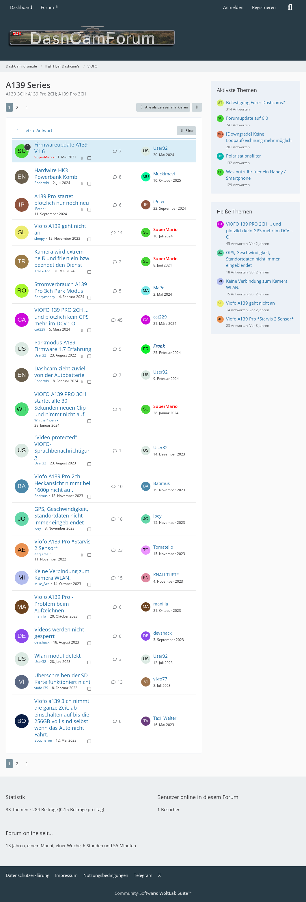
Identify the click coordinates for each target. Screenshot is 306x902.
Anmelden (233, 7)
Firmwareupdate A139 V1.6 (60, 148)
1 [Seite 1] (9, 107)
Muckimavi (164, 174)
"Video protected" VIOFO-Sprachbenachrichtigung (62, 447)
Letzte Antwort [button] (37, 130)
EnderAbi (41, 182)
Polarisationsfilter (243, 156)
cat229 (39, 329)
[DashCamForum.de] (153, 37)
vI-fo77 (160, 679)
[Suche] (290, 7)
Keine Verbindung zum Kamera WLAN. (61, 574)
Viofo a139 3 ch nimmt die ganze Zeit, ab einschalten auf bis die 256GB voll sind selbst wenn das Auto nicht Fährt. (61, 717)
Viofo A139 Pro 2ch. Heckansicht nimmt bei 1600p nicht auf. (62, 483)
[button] (197, 107)
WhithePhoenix (46, 420)
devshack (41, 642)
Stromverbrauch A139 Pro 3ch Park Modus (60, 287)
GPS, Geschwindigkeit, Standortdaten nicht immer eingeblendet (61, 515)
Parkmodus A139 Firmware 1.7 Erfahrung (62, 345)
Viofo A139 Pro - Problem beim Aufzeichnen (53, 603)
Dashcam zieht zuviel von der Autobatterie (59, 371)
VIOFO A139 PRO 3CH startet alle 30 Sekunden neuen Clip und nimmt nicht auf (60, 404)
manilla (40, 616)
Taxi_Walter (164, 718)
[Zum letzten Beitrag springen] (145, 151)
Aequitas (41, 554)
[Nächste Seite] (26, 107)
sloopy (39, 238)
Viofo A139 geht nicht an (60, 229)
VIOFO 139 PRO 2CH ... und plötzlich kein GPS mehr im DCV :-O (61, 316)
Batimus (41, 495)
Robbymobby (44, 296)
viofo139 (41, 687)
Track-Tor (42, 271)
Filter (186, 130)
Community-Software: (153, 893)
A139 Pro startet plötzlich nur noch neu (61, 199)
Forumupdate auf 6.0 (247, 118)
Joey (37, 528)
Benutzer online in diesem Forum (197, 797)
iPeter (39, 208)
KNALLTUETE (166, 574)
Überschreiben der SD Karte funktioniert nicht (62, 678)
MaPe (158, 287)
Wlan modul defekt (57, 655)
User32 (160, 148)
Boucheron (43, 740)
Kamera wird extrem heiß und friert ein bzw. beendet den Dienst (62, 258)
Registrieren (264, 7)
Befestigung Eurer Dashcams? (255, 102)
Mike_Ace (42, 583)
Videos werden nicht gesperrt (59, 633)
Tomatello (163, 547)
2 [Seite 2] (17, 107)
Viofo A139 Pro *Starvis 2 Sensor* (62, 545)
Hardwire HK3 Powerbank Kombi (56, 173)
